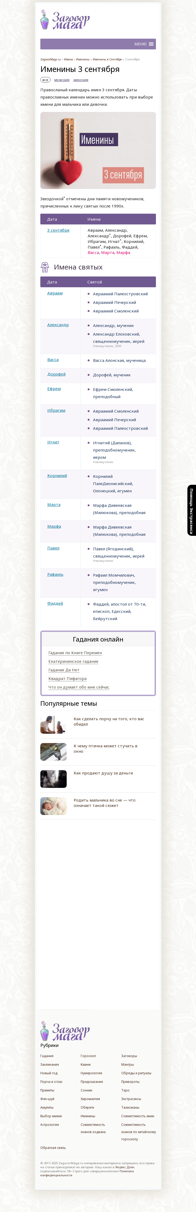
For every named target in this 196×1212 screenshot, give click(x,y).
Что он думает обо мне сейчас (78, 687)
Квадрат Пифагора (67, 678)
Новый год (49, 1073)
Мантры (127, 1064)
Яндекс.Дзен (124, 1167)
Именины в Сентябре (107, 59)
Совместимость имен (137, 1116)
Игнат (53, 442)
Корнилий (57, 475)
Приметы (47, 1090)
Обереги (87, 1107)
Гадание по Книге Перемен (75, 652)
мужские (62, 79)
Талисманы (130, 1107)
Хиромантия (90, 1099)
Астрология (49, 1124)
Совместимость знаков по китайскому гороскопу (138, 1131)
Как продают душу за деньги (103, 773)
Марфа (54, 526)
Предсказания (92, 1081)
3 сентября (58, 230)
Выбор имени (51, 1116)
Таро (125, 1090)
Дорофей (56, 374)
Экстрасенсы (131, 1099)
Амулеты (47, 1107)
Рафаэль (55, 574)
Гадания (47, 1056)
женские (80, 79)
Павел (53, 548)
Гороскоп (88, 1056)
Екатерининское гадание (73, 661)
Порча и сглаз (51, 1081)
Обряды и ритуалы (136, 1073)
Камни (86, 1064)
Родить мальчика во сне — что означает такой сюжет (105, 802)
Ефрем (54, 388)
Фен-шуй (47, 1099)
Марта (53, 504)
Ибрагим (56, 410)
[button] (140, 44)
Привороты (130, 1081)
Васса (53, 359)
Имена (68, 59)
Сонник (86, 1090)
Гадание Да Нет (64, 669)
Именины (83, 59)
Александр (58, 324)
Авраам (55, 293)
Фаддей (55, 603)
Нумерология (91, 1073)
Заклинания (49, 1064)
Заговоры (129, 1056)
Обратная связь (53, 1147)
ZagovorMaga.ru (50, 59)
